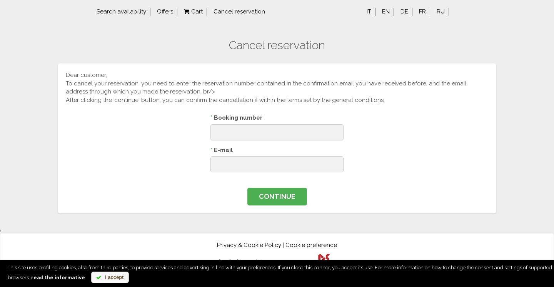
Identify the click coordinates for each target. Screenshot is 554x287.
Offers (165, 11)
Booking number (236, 117)
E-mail (221, 150)
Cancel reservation (239, 11)
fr (422, 11)
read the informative (58, 277)
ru (441, 11)
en (386, 11)
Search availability (121, 11)
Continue (277, 196)
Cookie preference (311, 245)
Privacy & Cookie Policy (249, 245)
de (404, 11)
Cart (193, 12)
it (369, 11)
